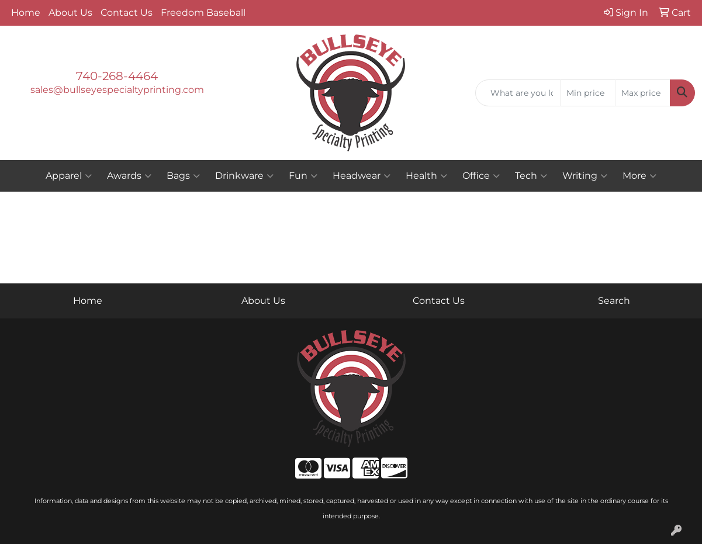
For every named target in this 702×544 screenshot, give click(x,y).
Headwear (361, 176)
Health (426, 176)
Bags (183, 176)
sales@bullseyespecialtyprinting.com (117, 89)
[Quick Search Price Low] (587, 92)
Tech (531, 176)
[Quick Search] (518, 92)
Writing (584, 176)
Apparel (69, 176)
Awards (129, 176)
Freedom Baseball (203, 12)
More (639, 176)
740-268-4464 (117, 76)
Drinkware (244, 176)
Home (25, 12)
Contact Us (127, 12)
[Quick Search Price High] (642, 92)
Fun (303, 176)
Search (614, 300)
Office (481, 176)
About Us (70, 12)
